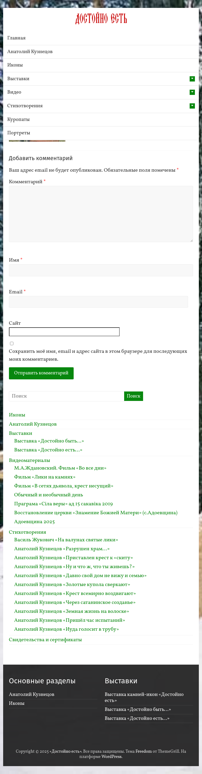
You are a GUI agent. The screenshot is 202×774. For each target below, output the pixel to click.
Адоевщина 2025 (34, 522)
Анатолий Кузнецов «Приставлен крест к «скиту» (73, 558)
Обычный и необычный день (48, 495)
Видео (14, 92)
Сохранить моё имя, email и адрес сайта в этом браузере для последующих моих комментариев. (98, 355)
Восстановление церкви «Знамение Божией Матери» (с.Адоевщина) (96, 513)
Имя (16, 260)
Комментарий (27, 182)
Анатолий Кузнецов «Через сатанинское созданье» (75, 602)
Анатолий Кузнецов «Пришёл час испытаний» (69, 620)
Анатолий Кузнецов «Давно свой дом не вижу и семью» (80, 575)
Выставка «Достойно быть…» (49, 441)
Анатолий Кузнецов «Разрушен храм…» (62, 549)
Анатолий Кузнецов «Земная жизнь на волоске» (71, 611)
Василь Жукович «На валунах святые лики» (66, 540)
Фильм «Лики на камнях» (44, 477)
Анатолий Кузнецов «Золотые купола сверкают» (72, 584)
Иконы (15, 65)
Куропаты (18, 119)
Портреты (18, 133)
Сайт (15, 323)
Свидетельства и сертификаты (45, 640)
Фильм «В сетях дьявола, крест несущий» (63, 486)
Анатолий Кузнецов (30, 51)
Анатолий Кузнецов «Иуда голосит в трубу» (66, 629)
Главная (16, 38)
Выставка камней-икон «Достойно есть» (144, 697)
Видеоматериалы (29, 460)
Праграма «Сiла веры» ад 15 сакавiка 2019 (63, 504)
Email (17, 292)
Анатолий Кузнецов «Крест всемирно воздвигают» (75, 593)
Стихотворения (25, 106)
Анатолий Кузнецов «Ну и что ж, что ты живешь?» (74, 567)
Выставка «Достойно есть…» (48, 450)
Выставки (18, 78)
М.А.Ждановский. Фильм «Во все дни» (60, 468)
